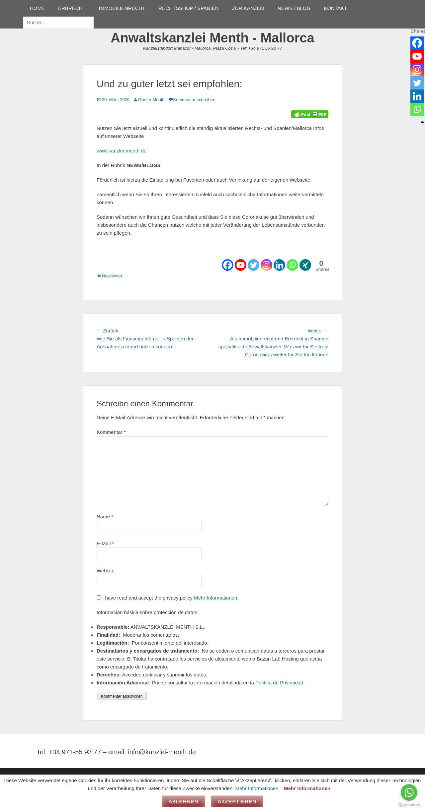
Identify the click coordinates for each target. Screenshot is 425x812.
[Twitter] (253, 265)
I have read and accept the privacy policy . (167, 598)
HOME (37, 8)
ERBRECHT (72, 8)
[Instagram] (266, 265)
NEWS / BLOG (294, 8)
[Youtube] (240, 265)
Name (105, 516)
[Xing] (305, 265)
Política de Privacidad (279, 682)
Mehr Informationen (215, 598)
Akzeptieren (237, 801)
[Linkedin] (279, 265)
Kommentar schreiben (194, 99)
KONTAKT (335, 8)
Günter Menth (151, 99)
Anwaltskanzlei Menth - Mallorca (212, 37)
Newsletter (112, 275)
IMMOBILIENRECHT (122, 8)
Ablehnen (184, 801)
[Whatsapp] (292, 265)
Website (106, 570)
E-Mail (105, 543)
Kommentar (111, 432)
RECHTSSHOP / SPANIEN (189, 8)
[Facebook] (227, 265)
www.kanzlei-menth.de (121, 150)
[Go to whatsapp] (409, 792)
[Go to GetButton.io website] (409, 805)
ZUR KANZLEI (248, 8)
